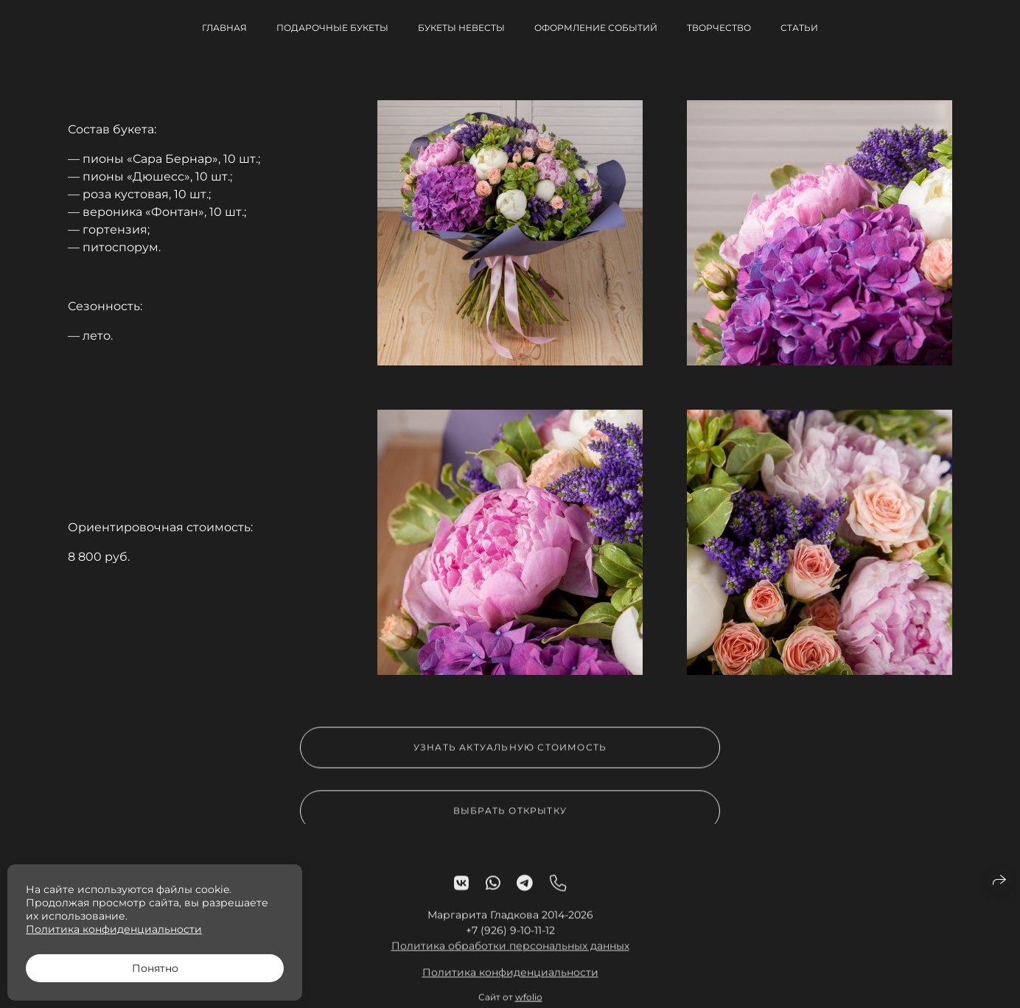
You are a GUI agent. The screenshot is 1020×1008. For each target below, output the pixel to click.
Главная (224, 27)
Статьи (799, 27)
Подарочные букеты (332, 27)
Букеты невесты (461, 27)
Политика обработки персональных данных (510, 951)
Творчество (719, 27)
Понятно (155, 968)
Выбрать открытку (510, 816)
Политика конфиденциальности (510, 977)
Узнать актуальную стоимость (510, 752)
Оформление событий (595, 27)
